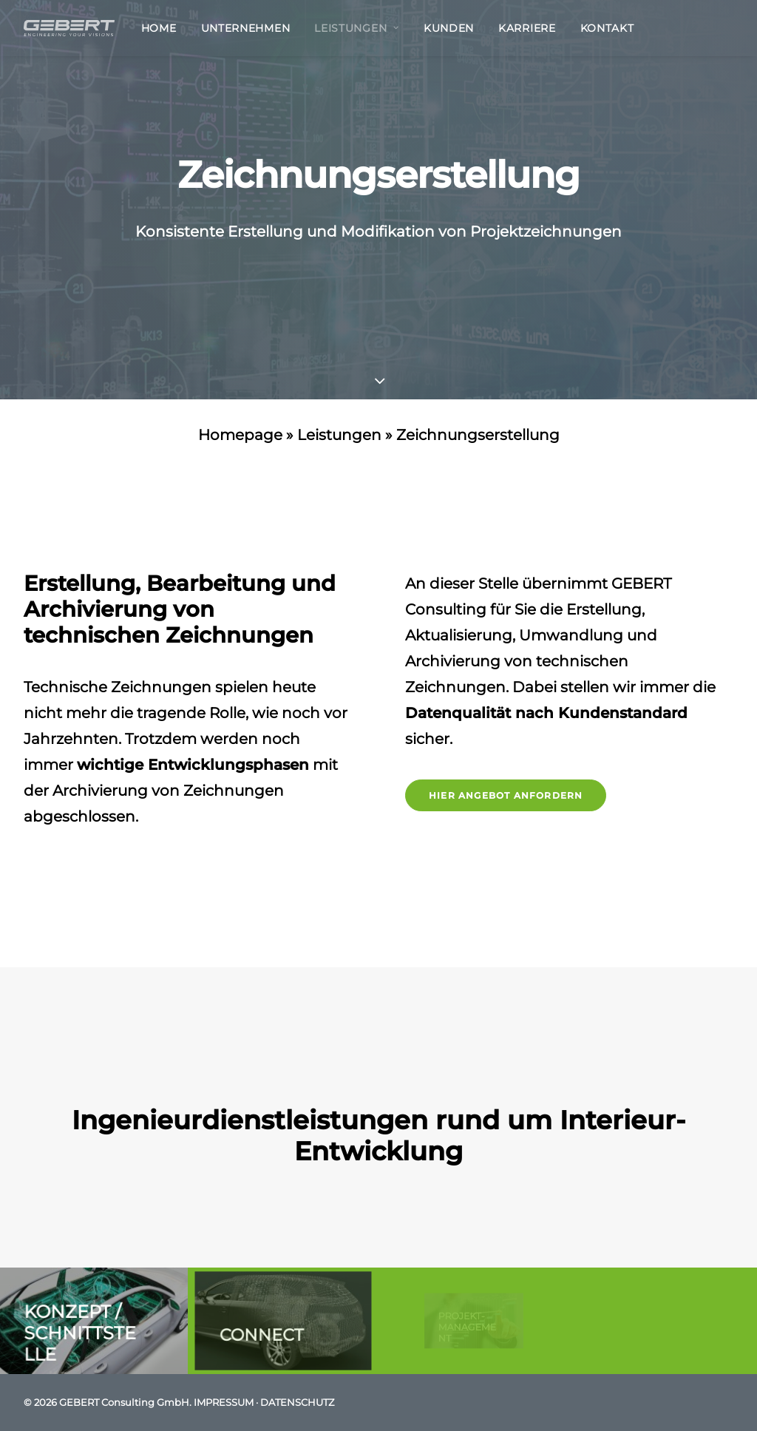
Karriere (527, 28)
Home (159, 28)
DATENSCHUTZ (297, 1402)
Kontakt (607, 28)
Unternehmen (246, 28)
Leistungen (356, 28)
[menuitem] (164, 28)
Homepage (240, 435)
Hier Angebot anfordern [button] (506, 795)
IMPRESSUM (224, 1402)
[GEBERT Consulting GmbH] (69, 28)
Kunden (449, 28)
